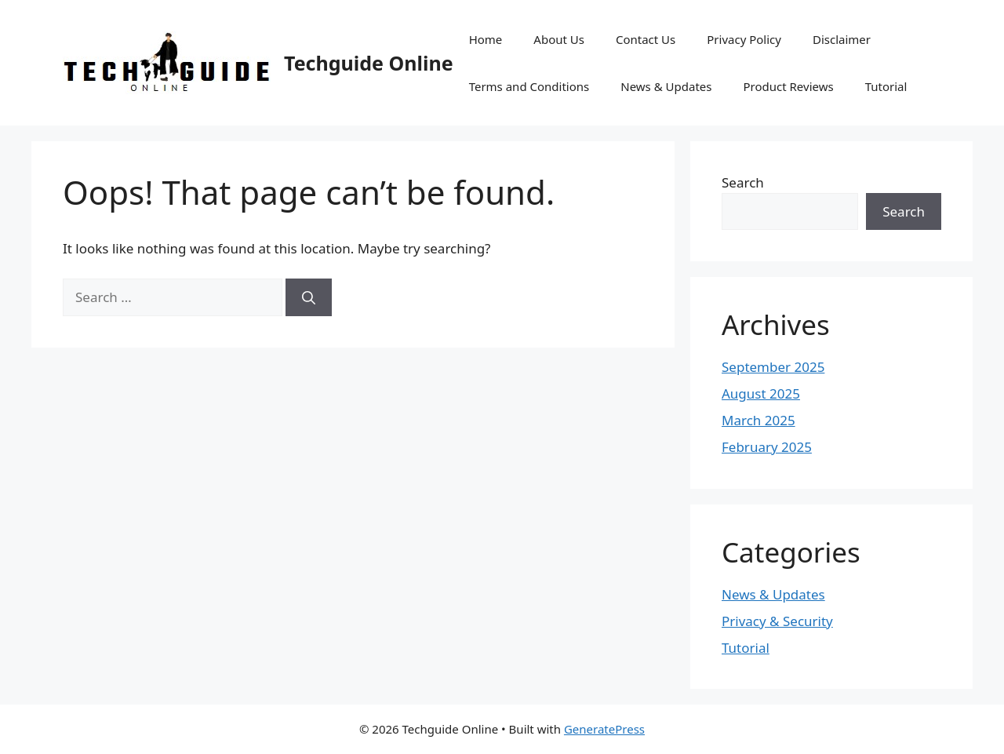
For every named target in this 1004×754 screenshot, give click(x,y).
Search (743, 182)
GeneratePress (604, 729)
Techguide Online (368, 62)
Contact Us (645, 39)
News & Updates (665, 86)
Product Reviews (788, 86)
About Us (558, 39)
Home (486, 39)
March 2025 (758, 420)
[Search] (309, 297)
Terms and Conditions (529, 86)
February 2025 (767, 447)
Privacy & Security (777, 621)
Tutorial (886, 86)
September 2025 (773, 367)
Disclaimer (842, 39)
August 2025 (761, 393)
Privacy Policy (744, 39)
